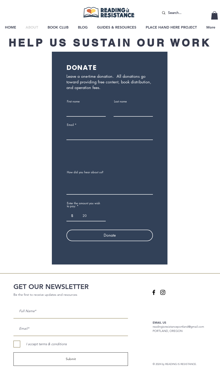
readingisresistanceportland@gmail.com (178, 326)
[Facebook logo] (153, 292)
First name (73, 101)
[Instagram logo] (162, 292)
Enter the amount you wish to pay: (83, 205)
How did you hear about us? (85, 172)
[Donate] (109, 235)
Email (70, 124)
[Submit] (70, 359)
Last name (120, 101)
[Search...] (179, 13)
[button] (214, 15)
